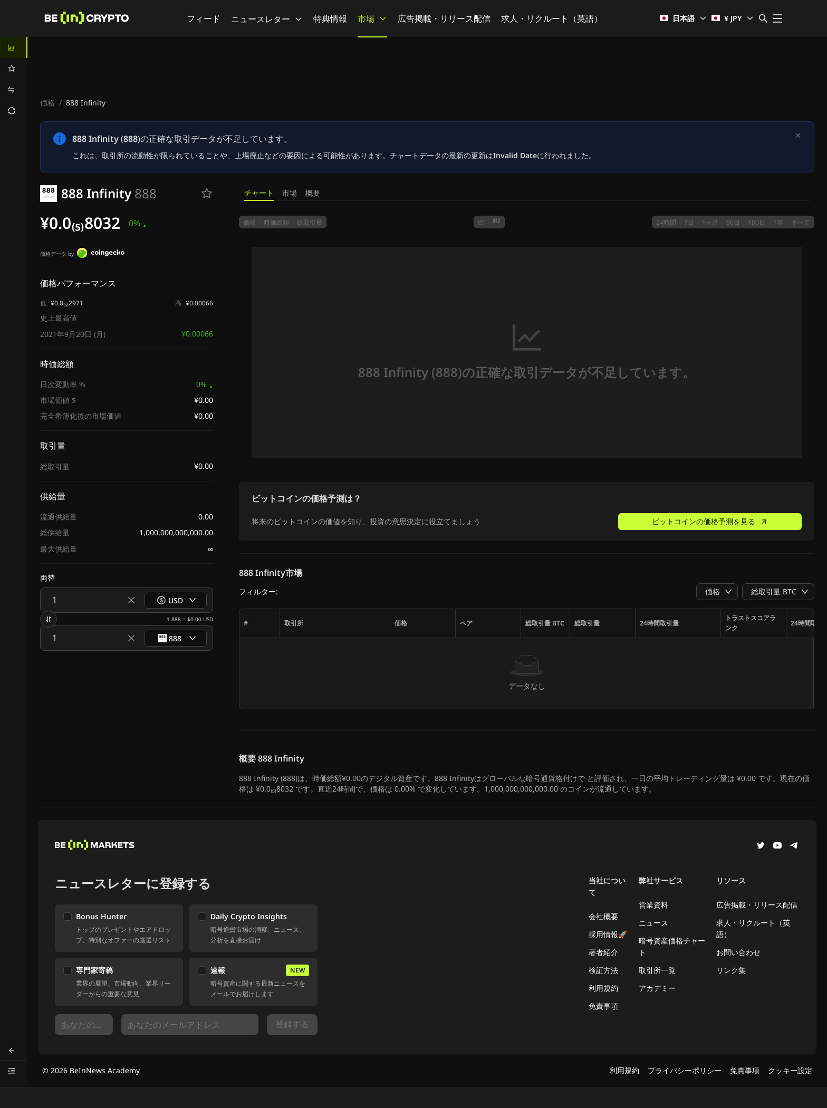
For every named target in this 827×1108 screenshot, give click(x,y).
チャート (259, 193)
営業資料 (653, 905)
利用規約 (603, 988)
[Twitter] (760, 846)
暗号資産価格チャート (672, 946)
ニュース (653, 923)
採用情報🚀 (608, 934)
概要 (312, 193)
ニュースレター (267, 19)
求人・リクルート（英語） (551, 18)
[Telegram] (794, 846)
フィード (203, 18)
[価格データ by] (100, 254)
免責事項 (603, 1006)
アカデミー (657, 988)
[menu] (13, 79)
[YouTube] (777, 846)
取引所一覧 (657, 970)
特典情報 (330, 18)
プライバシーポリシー (685, 1070)
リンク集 (731, 970)
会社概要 (603, 916)
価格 (47, 103)
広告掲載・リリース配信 (444, 18)
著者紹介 (603, 952)
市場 (372, 18)
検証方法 (603, 970)
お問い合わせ (738, 952)
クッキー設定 (790, 1070)
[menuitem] (13, 47)
